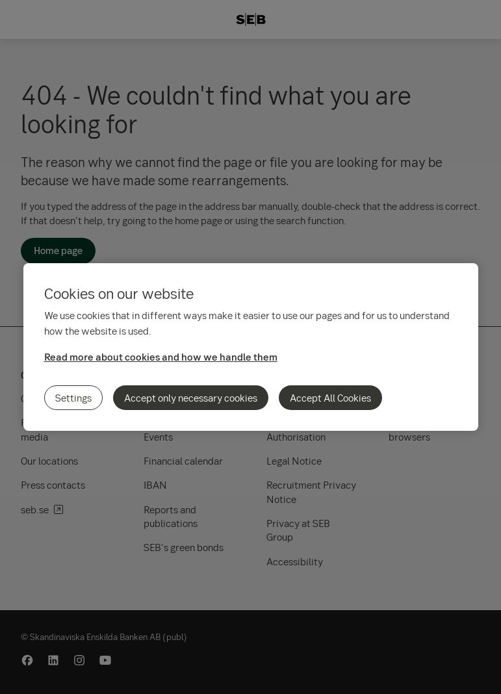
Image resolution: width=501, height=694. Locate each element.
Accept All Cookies (330, 397)
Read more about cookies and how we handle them (160, 356)
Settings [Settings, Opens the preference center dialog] (73, 397)
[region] (250, 347)
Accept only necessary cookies (190, 397)
